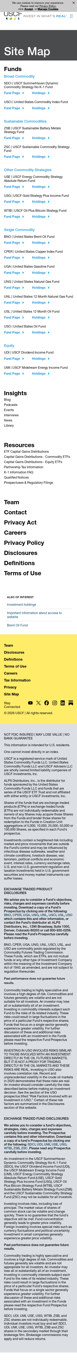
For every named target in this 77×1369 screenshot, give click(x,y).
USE (55, 1144)
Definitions (13, 659)
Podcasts (10, 405)
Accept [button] (28, 9)
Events (9, 410)
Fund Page (12, 93)
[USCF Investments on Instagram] (54, 704)
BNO (7, 915)
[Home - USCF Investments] (35, 17)
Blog (7, 400)
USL (61, 915)
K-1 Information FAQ (18, 472)
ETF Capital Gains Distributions (26, 451)
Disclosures (14, 652)
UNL (43, 915)
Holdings (39, 93)
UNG (35, 915)
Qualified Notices (16, 477)
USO (69, 915)
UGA (26, 915)
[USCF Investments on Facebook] (46, 704)
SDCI (31, 1144)
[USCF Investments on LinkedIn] (63, 704)
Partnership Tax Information (23, 467)
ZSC (24, 1148)
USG (63, 1144)
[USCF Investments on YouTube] (30, 704)
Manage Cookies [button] (48, 9)
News (8, 420)
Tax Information (17, 680)
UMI (47, 1144)
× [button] (73, 3)
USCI (52, 915)
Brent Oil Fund (17, 625)
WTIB (8, 1148)
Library (9, 425)
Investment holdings (21, 604)
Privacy (10, 687)
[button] (71, 16)
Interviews (11, 415)
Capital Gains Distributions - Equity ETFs (33, 462)
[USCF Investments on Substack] (71, 704)
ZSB (16, 1148)
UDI (39, 1144)
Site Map (11, 694)
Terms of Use (15, 666)
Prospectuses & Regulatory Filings (28, 483)
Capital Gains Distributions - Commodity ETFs (37, 457)
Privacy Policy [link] (47, 6)
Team (8, 645)
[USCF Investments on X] (38, 704)
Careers (10, 673)
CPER (17, 915)
